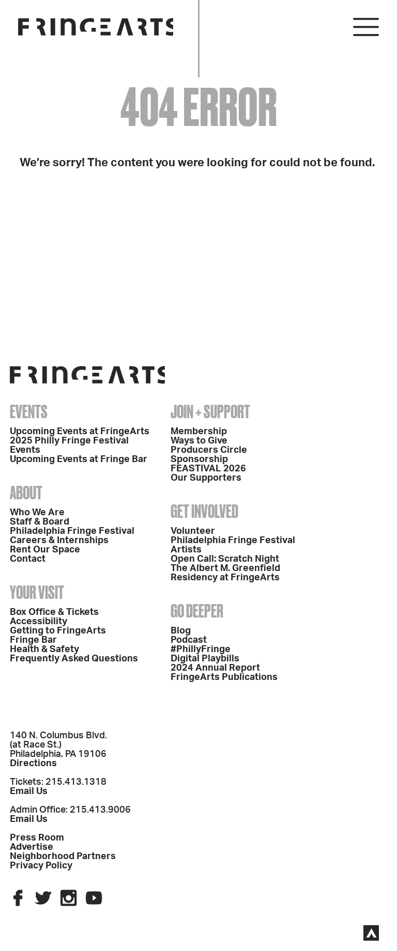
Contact (27, 559)
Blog (181, 631)
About (26, 492)
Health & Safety (44, 649)
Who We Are (37, 512)
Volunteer (193, 531)
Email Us (29, 791)
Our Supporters (206, 478)
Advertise (31, 847)
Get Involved (204, 511)
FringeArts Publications (224, 677)
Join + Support (210, 411)
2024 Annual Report (215, 668)
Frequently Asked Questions (74, 658)
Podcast (189, 640)
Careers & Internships (59, 540)
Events (29, 411)
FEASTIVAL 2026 (208, 468)
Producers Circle (209, 450)
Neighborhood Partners (63, 856)
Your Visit (37, 592)
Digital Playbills (205, 658)
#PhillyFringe (201, 649)
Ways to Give (199, 441)
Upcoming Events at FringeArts (79, 431)
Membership (199, 431)
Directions (33, 763)
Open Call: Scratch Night (225, 559)
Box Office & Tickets (54, 612)
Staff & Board (39, 522)
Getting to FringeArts (58, 631)
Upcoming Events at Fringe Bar (78, 459)
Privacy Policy (41, 865)
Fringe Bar (33, 640)
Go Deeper (197, 610)
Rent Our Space (45, 549)
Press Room (37, 838)
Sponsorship (199, 459)
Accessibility (38, 621)
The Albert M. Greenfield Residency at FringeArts (225, 573)
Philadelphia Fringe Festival (72, 531)
